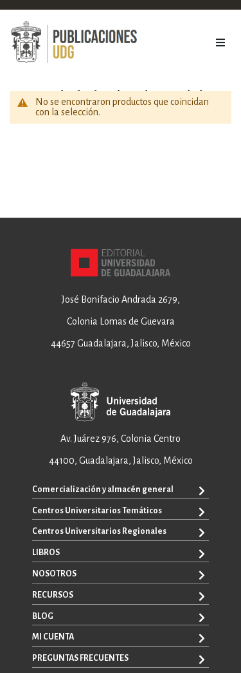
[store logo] (74, 42)
